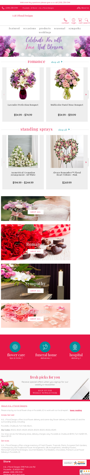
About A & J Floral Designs (14, 338)
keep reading (76, 343)
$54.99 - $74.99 (23, 115)
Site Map (52, 474)
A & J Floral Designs (22, 15)
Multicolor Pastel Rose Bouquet (67, 104)
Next (86, 94)
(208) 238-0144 (12, 8)
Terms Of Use (8, 474)
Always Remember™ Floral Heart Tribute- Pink (67, 173)
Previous (3, 94)
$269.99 (67, 182)
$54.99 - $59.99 (67, 115)
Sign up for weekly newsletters (45, 324)
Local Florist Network (38, 474)
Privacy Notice (21, 474)
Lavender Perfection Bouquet (23, 104)
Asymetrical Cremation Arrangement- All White (23, 173)
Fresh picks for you (45, 312)
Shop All (55, 62)
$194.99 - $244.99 (23, 182)
